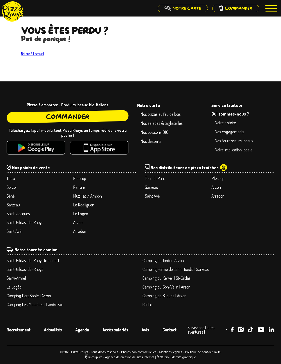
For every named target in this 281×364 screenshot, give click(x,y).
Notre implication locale (233, 150)
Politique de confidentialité (203, 352)
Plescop (79, 178)
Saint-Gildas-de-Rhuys (25, 222)
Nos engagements (229, 131)
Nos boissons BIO (154, 132)
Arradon (79, 231)
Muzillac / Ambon (87, 196)
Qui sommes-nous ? (230, 114)
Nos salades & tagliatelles (161, 123)
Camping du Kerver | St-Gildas (166, 278)
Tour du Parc (155, 178)
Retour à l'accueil (32, 53)
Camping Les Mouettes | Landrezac (35, 304)
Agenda (82, 329)
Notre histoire (225, 122)
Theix (11, 178)
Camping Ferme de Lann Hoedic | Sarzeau (175, 269)
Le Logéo (80, 213)
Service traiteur (227, 105)
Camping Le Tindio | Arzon (163, 260)
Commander (67, 116)
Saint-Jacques (18, 213)
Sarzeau (13, 205)
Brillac (147, 304)
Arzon (78, 222)
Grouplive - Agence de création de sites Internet (121, 357)
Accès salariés (115, 329)
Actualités (53, 329)
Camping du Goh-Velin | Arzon (166, 287)
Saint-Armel (16, 278)
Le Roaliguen (83, 205)
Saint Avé (14, 231)
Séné (11, 196)
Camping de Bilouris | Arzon (164, 295)
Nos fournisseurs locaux (234, 140)
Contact (169, 329)
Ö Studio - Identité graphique (176, 357)
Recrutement (19, 329)
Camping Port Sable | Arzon (29, 295)
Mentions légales (170, 352)
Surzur (12, 187)
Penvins (79, 187)
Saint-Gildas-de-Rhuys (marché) (33, 260)
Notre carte (148, 105)
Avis (145, 329)
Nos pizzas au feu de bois (160, 114)
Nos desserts (150, 141)
